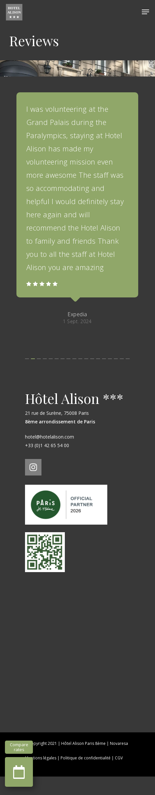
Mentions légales (40, 776)
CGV (119, 776)
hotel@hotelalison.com (49, 455)
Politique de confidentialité (86, 776)
